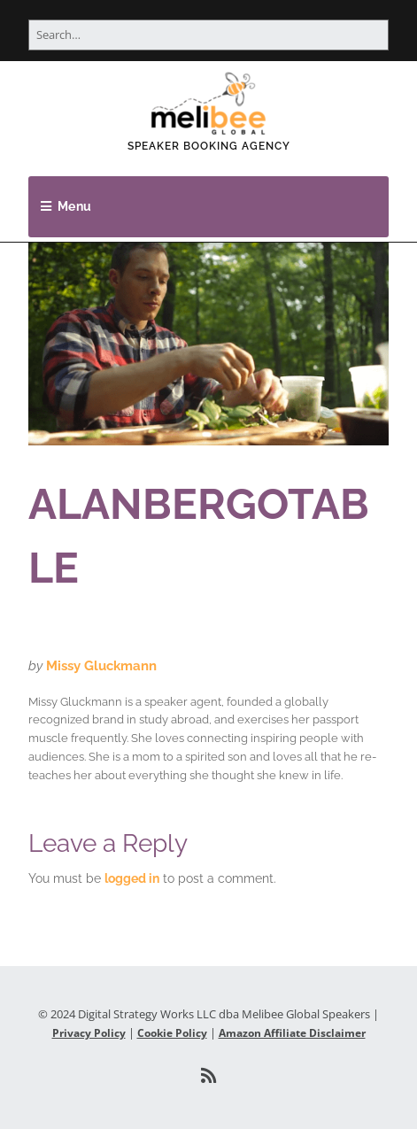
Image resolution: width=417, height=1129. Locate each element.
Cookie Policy (172, 1032)
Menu (75, 206)
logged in (131, 878)
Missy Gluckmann (101, 666)
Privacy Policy (89, 1032)
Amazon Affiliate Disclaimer (292, 1032)
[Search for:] (208, 34)
